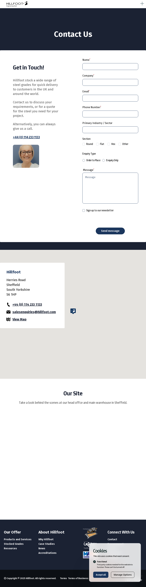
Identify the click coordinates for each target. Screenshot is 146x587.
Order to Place (91, 160)
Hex (111, 144)
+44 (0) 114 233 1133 (26, 137)
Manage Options (123, 574)
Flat (100, 144)
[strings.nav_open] (141, 3)
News (41, 548)
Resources (10, 548)
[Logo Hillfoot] (45, 4)
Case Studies (46, 543)
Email (85, 91)
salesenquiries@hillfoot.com (34, 312)
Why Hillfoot (45, 539)
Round (87, 144)
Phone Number (91, 107)
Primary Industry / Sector (97, 123)
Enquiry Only (110, 160)
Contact (112, 539)
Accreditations (47, 552)
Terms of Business (78, 578)
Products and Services (17, 539)
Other (123, 144)
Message (88, 169)
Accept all (101, 574)
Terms (63, 578)
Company (87, 75)
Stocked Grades (14, 543)
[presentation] (106, 220)
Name (85, 59)
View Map (19, 319)
